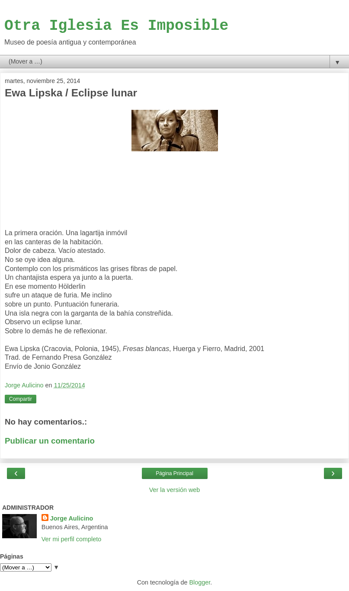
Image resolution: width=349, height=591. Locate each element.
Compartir (20, 399)
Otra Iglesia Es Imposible (116, 25)
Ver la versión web (174, 489)
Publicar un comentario (50, 440)
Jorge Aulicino (71, 518)
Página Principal (174, 473)
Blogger (200, 582)
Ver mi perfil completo (71, 539)
